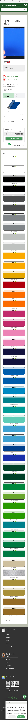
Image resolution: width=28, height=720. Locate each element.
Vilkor (7, 634)
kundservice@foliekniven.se (11, 1)
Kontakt (8, 659)
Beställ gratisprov (9, 621)
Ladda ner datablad (12, 80)
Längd (5, 117)
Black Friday (9, 646)
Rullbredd (6, 112)
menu (2, 6)
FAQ (7, 662)
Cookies (8, 637)
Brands (8, 643)
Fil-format (8, 665)
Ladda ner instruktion (12, 76)
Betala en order (10, 668)
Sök (24, 9)
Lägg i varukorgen (13, 138)
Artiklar (8, 640)
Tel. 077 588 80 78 (10, 697)
